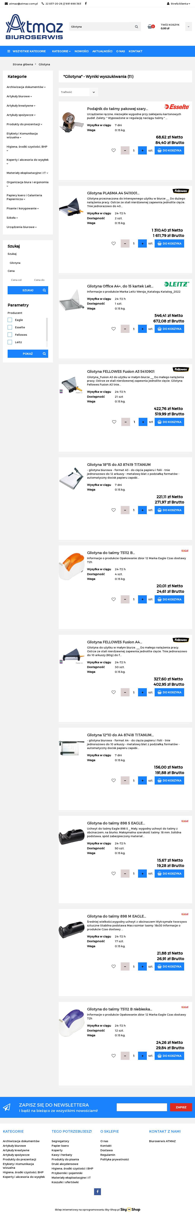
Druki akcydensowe (65, 1163)
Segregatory (60, 1141)
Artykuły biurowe (19, 96)
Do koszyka (169, 150)
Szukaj (27, 290)
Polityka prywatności (114, 1159)
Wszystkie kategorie (26, 51)
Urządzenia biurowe (22, 227)
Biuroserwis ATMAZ (162, 1141)
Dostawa (106, 1150)
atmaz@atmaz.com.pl (21, 3)
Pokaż (28, 353)
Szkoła (12, 217)
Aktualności (102, 51)
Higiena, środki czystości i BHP (72, 1168)
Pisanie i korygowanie (23, 208)
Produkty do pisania (65, 1159)
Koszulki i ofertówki (65, 1182)
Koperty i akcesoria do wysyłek (28, 161)
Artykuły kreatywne (21, 105)
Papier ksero (60, 1145)
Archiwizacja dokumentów (26, 87)
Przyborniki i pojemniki (67, 1173)
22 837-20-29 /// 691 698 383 (61, 3)
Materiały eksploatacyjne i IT (27, 172)
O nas (120, 51)
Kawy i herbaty (62, 1154)
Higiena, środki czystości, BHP (27, 148)
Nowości (82, 51)
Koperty (57, 1150)
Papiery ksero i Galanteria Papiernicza (24, 197)
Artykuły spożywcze (21, 114)
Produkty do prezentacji (24, 124)
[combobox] (78, 92)
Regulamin (107, 1154)
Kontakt (135, 51)
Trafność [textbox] (66, 91)
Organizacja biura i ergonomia (28, 184)
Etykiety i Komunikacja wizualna (22, 135)
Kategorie (61, 51)
